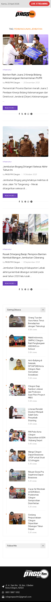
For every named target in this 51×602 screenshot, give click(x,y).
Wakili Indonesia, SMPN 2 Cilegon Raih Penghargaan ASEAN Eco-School (36, 343)
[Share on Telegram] (31, 114)
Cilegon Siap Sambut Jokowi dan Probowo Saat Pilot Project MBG (36, 392)
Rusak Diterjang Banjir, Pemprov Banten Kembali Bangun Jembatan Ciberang (24, 256)
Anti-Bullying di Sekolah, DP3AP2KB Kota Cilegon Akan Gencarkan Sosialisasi (36, 367)
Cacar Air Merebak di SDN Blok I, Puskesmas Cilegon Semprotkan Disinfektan (36, 496)
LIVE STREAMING (39, 3)
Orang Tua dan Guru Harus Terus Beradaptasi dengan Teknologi (36, 322)
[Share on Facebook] (19, 114)
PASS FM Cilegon (12, 82)
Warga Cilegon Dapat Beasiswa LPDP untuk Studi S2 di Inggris (36, 456)
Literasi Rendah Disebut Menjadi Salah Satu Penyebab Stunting (35, 415)
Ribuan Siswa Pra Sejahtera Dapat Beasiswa (36, 475)
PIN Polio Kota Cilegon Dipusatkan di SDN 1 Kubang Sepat (36, 436)
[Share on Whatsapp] (28, 114)
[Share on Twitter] (22, 114)
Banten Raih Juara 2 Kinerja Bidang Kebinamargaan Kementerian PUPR (22, 76)
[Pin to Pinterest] (25, 114)
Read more (10, 108)
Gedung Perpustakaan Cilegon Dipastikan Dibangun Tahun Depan (35, 521)
